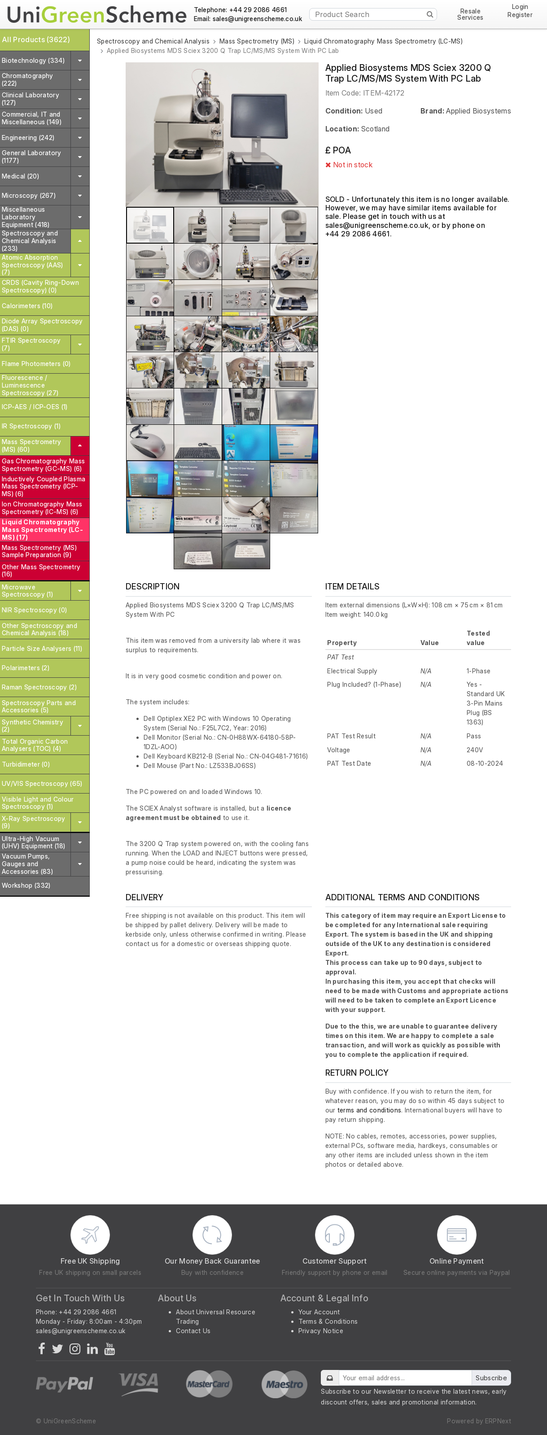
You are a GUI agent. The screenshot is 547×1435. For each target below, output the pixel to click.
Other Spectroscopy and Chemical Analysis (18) (39, 629)
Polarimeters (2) (25, 668)
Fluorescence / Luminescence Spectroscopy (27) (30, 385)
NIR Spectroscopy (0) (34, 610)
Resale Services (470, 14)
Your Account (319, 1312)
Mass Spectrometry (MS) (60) (31, 445)
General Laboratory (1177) (31, 156)
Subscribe (491, 1378)
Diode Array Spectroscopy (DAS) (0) (42, 324)
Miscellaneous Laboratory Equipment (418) (26, 216)
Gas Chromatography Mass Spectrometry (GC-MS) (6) (43, 464)
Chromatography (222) (27, 79)
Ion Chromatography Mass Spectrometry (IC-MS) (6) (42, 507)
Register (520, 15)
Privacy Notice (320, 1331)
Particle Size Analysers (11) (42, 648)
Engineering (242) (28, 137)
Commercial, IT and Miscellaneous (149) (31, 118)
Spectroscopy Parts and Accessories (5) (39, 706)
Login (520, 7)
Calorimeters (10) (27, 306)
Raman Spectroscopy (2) (39, 687)
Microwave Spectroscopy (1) (27, 590)
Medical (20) (20, 176)
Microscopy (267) (29, 195)
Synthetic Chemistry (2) (32, 725)
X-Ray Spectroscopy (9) (34, 822)
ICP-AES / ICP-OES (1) (35, 406)
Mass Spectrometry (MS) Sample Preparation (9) (39, 551)
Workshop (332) (26, 885)
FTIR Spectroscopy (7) (31, 344)
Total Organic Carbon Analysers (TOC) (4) (35, 745)
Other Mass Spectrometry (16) (41, 570)
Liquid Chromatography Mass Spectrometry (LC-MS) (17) (42, 529)
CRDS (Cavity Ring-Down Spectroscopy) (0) (40, 286)
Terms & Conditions (328, 1321)
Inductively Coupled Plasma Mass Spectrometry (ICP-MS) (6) (43, 486)
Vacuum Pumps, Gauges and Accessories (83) (27, 863)
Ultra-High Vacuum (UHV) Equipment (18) (33, 842)
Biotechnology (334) (33, 60)
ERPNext (498, 1421)
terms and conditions (369, 1110)
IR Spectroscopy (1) (31, 426)
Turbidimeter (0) (26, 764)
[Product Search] (373, 14)
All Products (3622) (36, 39)
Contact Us (193, 1331)
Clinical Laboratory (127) (30, 98)
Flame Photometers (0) (36, 363)
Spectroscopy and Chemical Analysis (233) (30, 240)
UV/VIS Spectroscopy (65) (42, 783)
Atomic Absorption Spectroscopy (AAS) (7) (32, 264)
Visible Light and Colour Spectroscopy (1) (38, 803)
